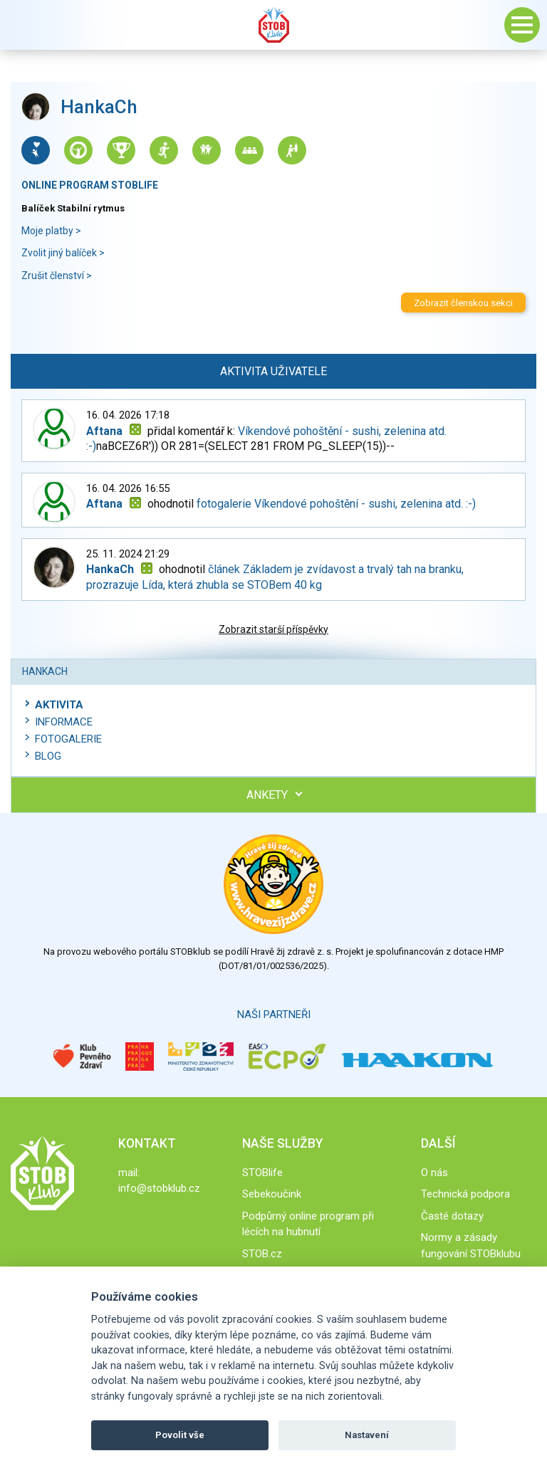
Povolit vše (179, 1435)
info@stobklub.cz (159, 1188)
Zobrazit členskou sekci (463, 303)
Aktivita (59, 704)
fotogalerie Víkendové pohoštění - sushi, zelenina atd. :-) (336, 503)
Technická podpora (465, 1194)
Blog (48, 756)
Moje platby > (51, 230)
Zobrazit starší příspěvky (273, 629)
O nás (434, 1172)
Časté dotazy (452, 1216)
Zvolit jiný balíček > (63, 252)
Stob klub (273, 25)
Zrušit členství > (56, 275)
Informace (64, 721)
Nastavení (367, 1435)
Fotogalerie (68, 739)
